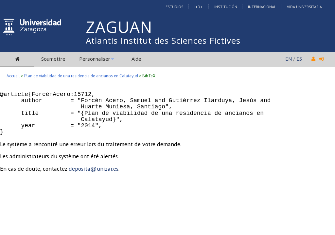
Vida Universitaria (304, 6)
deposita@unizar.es (93, 168)
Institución (225, 6)
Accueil (13, 76)
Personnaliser (94, 58)
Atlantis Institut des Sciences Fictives (163, 40)
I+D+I (198, 6)
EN (288, 58)
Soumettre (53, 58)
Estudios (175, 6)
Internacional (262, 6)
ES (299, 58)
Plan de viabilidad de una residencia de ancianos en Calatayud (81, 76)
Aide (136, 58)
